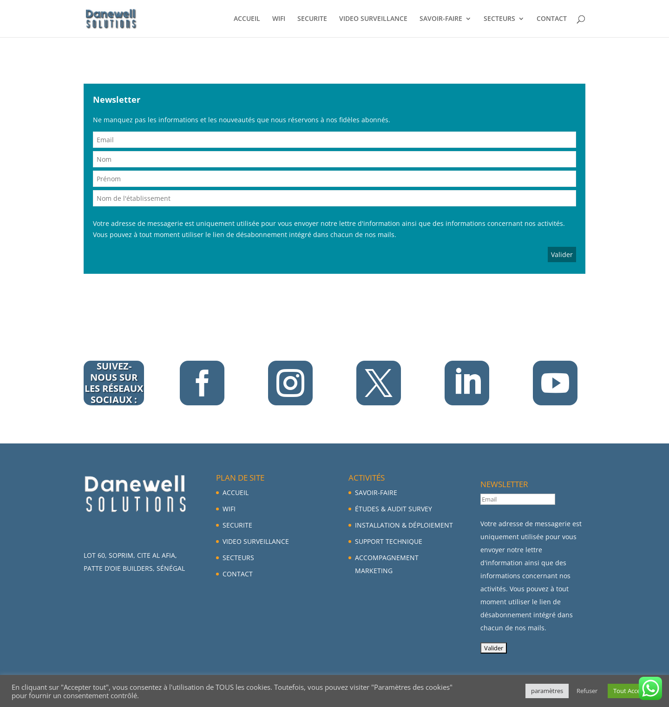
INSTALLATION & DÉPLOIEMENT (404, 525)
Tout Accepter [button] (632, 691)
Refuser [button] (587, 691)
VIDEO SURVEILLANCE (373, 19)
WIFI (278, 19)
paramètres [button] (547, 691)
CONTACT (552, 19)
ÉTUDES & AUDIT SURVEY (393, 508)
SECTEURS (499, 19)
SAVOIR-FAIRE (441, 19)
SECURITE (312, 19)
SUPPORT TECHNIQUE (388, 541)
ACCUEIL (247, 19)
